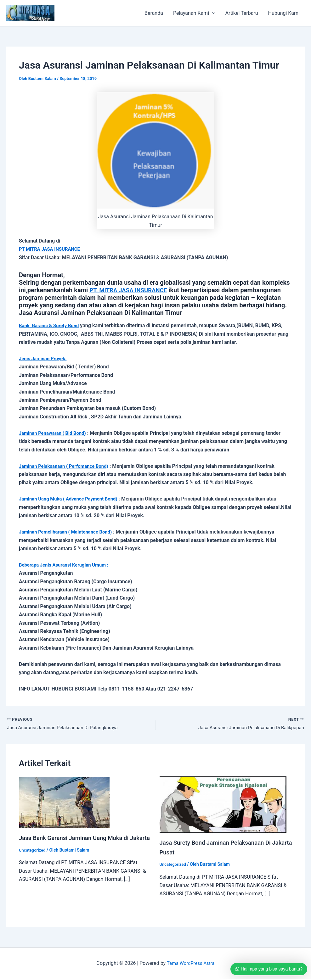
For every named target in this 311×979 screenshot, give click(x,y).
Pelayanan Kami (194, 13)
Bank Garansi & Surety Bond (51, 325)
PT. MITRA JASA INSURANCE (131, 290)
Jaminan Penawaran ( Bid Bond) (55, 433)
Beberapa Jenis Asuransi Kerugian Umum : (67, 565)
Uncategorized (33, 859)
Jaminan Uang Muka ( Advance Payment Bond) (72, 499)
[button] (212, 13)
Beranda (153, 13)
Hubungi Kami (284, 13)
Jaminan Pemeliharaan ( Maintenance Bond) (69, 532)
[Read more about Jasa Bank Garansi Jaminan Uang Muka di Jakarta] (64, 803)
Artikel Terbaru (241, 13)
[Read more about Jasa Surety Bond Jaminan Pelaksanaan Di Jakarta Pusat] (223, 805)
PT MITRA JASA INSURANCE (52, 249)
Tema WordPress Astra (190, 963)
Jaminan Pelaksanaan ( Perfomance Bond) (67, 466)
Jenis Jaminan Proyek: (45, 358)
